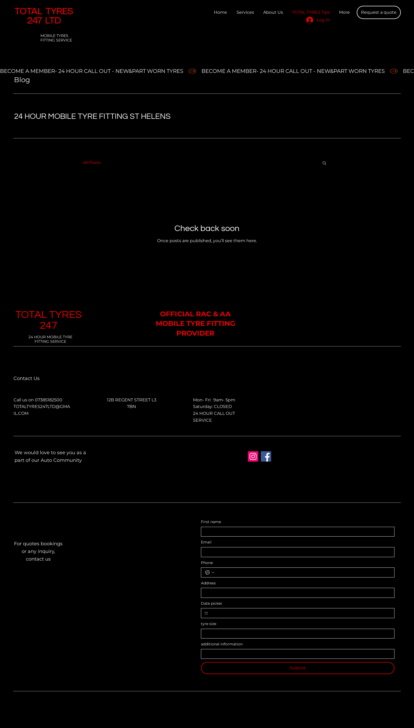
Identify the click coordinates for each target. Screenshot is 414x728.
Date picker (211, 603)
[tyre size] (296, 633)
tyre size (208, 623)
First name (211, 521)
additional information (222, 644)
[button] (324, 163)
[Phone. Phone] (303, 572)
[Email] (296, 552)
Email (206, 542)
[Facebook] (266, 456)
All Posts (92, 162)
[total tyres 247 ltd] (253, 456)
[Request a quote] (379, 12)
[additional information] (296, 654)
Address (208, 583)
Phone (207, 562)
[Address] (296, 593)
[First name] (296, 532)
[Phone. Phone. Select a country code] (209, 572)
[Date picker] (206, 613)
